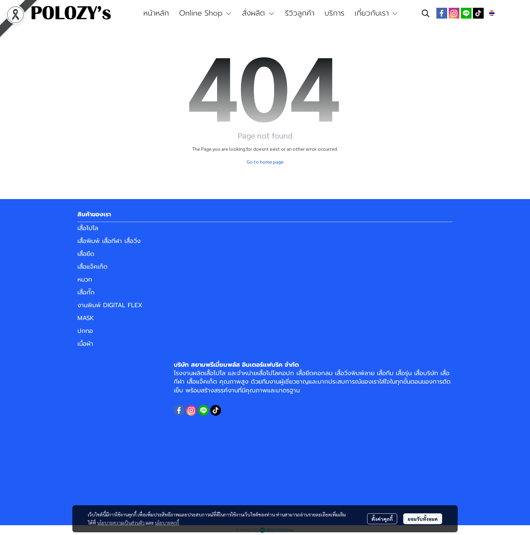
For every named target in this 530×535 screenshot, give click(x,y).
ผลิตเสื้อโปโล (209, 373)
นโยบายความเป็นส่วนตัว (121, 522)
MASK (85, 318)
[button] (425, 13)
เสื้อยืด (85, 254)
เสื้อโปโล (87, 228)
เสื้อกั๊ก (86, 292)
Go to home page (265, 162)
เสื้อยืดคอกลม (314, 373)
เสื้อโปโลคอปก (275, 373)
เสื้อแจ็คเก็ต (92, 266)
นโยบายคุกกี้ (167, 522)
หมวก (84, 279)
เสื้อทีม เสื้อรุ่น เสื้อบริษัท (407, 373)
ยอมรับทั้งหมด (423, 519)
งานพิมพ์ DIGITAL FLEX (109, 305)
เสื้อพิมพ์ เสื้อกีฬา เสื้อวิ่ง (109, 241)
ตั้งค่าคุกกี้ (382, 519)
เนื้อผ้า (85, 343)
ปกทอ (85, 331)
